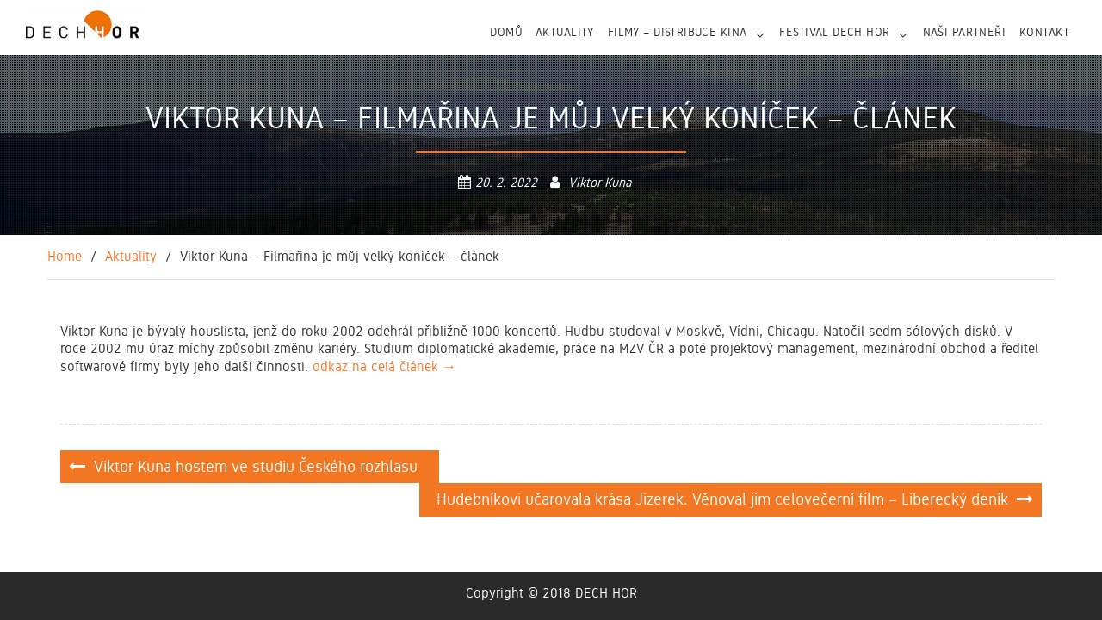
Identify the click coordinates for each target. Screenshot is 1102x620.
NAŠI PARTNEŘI (964, 32)
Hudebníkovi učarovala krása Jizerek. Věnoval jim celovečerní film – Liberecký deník (722, 499)
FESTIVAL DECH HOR (834, 32)
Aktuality (565, 32)
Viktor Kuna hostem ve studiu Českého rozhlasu (258, 466)
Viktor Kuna (599, 182)
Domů (506, 32)
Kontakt (1044, 32)
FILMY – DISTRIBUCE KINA (677, 32)
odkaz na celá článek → (384, 366)
